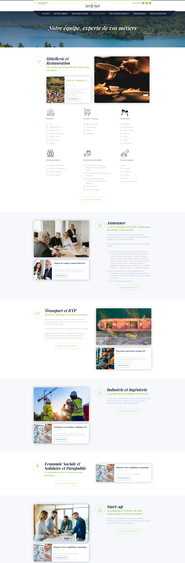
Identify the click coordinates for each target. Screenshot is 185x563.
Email (150, 3)
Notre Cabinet (57, 14)
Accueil (45, 14)
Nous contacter (136, 14)
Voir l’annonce (72, 98)
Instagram (143, 3)
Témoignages (121, 14)
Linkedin (146, 3)
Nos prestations (73, 14)
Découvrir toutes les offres (92, 197)
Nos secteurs (88, 14)
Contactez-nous (121, 470)
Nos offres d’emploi (105, 14)
